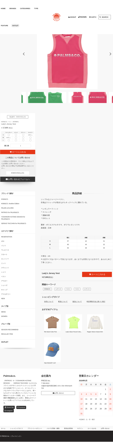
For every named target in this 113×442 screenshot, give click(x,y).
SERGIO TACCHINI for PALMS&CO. (13, 223)
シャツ (3, 272)
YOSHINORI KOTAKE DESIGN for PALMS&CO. (13, 218)
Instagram (9, 411)
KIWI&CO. (47, 289)
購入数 (6, 146)
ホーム (3, 429)
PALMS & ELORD (7, 208)
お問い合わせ (58, 393)
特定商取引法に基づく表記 (96, 302)
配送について (63, 302)
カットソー (5, 259)
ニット (3, 263)
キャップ (4, 290)
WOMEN (4, 316)
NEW (3, 298)
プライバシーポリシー (35, 429)
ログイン (81, 429)
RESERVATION (6, 237)
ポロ (2, 241)
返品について (77, 302)
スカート (4, 254)
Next (110, 54)
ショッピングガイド (17, 429)
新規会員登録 (69, 429)
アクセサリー (5, 294)
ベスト (70, 289)
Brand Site (9, 408)
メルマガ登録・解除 (54, 429)
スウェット (5, 268)
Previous (24, 54)
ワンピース (5, 250)
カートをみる (92, 429)
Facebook (21, 407)
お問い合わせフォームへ (17, 179)
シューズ (4, 285)
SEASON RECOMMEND (9, 330)
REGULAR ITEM (7, 334)
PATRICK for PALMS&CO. (10, 212)
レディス (59, 289)
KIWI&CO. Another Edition (10, 203)
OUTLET (4, 25)
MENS (3, 312)
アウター (4, 281)
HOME (2, 8)
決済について (48, 302)
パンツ (3, 245)
